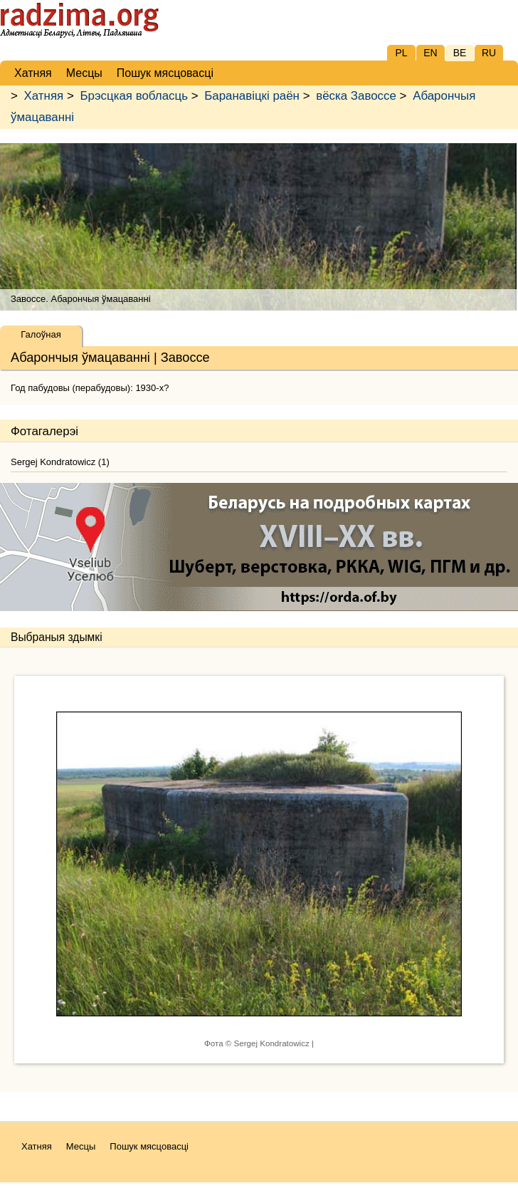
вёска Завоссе (356, 96)
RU (489, 52)
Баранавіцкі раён (252, 96)
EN (430, 52)
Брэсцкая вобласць (133, 96)
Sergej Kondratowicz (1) (60, 462)
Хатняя (44, 96)
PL (401, 52)
